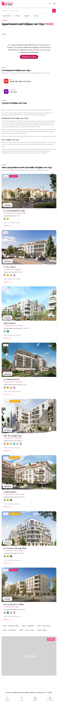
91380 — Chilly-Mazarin (9, 630)
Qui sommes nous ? (41, 692)
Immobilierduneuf (7, 3)
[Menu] (54, 3)
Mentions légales (29, 692)
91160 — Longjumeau (28, 626)
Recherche (7, 699)
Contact (50, 692)
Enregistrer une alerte (29, 57)
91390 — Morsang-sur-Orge (10, 626)
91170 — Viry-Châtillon (44, 626)
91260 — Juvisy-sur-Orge (27, 630)
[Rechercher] (54, 11)
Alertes (35, 699)
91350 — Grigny (42, 630)
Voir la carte (29, 655)
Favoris (22, 699)
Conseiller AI (50, 699)
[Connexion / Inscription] (50, 3)
